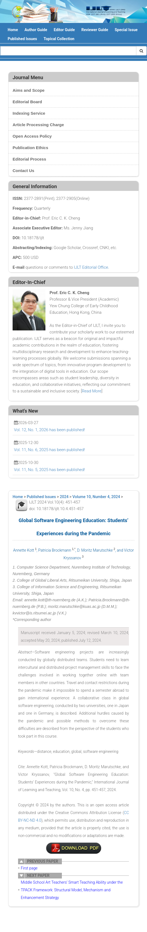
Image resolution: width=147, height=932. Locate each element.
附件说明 (74, 848)
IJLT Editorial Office (91, 267)
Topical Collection (59, 39)
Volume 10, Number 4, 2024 (96, 497)
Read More (91, 391)
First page (29, 868)
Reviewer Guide (94, 30)
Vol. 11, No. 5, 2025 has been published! (49, 469)
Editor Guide (64, 30)
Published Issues (22, 39)
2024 (64, 497)
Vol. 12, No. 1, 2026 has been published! (49, 429)
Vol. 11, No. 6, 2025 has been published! (49, 449)
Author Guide (35, 30)
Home (13, 30)
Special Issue (126, 30)
